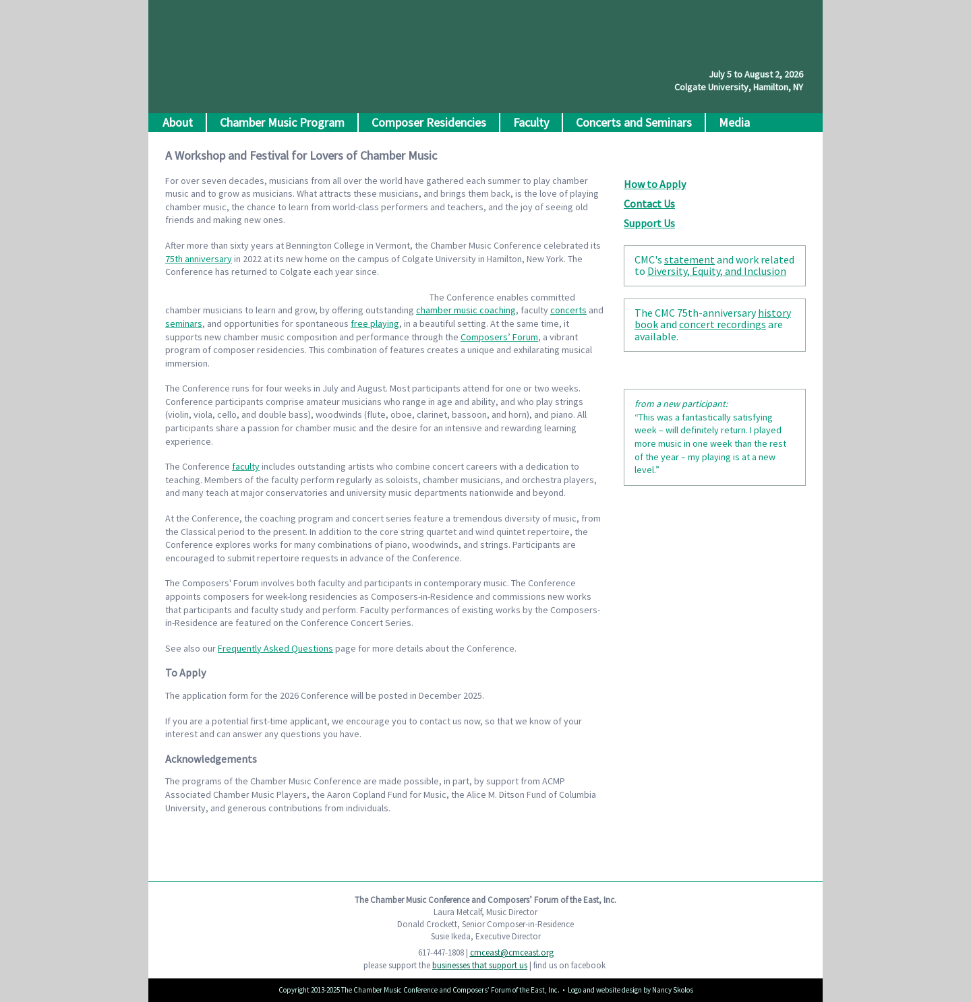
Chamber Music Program (282, 122)
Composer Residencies (429, 122)
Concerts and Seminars (634, 122)
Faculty (531, 122)
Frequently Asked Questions (275, 648)
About (178, 122)
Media (734, 122)
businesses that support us (479, 965)
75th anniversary (198, 259)
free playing (375, 323)
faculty (246, 466)
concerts (568, 310)
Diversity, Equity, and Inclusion (716, 271)
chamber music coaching (466, 310)
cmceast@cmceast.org (512, 952)
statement (689, 259)
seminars (183, 323)
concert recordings (722, 324)
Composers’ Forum (499, 337)
